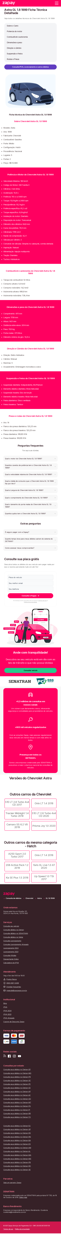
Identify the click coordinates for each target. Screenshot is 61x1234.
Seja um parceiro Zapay (12, 1183)
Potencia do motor (14, 31)
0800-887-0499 (12, 983)
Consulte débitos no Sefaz (13, 937)
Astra (39, 898)
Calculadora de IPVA (11, 963)
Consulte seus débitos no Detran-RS (17, 1133)
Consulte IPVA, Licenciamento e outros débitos (30, 67)
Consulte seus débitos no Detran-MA (17, 1155)
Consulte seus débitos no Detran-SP (17, 1129)
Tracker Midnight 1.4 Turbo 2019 (17, 814)
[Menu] (56, 3)
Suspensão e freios (14, 54)
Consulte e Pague (30, 596)
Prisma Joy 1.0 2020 (44, 825)
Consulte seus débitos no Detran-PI (16, 1110)
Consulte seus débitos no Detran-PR (17, 1077)
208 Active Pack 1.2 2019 (17, 866)
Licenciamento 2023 (10, 952)
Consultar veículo (30, 670)
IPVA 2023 (7, 1014)
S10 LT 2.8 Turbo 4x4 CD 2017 (17, 803)
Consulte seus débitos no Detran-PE (17, 1084)
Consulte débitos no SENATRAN (15, 933)
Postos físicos (11, 979)
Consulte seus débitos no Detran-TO (17, 1117)
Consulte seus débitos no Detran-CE (17, 1088)
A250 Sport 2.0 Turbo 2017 (17, 855)
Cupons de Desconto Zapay (13, 1022)
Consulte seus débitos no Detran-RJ (17, 1126)
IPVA (5, 1007)
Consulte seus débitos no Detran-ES (17, 1144)
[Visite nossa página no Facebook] (9, 1056)
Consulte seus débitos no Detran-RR (17, 1114)
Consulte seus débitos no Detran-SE (17, 1170)
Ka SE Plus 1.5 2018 (17, 877)
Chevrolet (29, 898)
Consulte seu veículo (11, 926)
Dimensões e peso (14, 42)
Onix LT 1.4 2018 (44, 803)
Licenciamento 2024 (10, 948)
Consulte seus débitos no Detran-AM (17, 1148)
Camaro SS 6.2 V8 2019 (17, 826)
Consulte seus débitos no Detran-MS (17, 1159)
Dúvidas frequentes (13, 987)
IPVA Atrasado (8, 1018)
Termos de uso (42, 600)
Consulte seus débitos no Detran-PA (17, 1106)
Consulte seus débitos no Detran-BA (17, 1141)
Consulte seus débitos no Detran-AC (17, 1095)
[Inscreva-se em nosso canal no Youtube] (19, 1056)
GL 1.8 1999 (50, 898)
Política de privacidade (30, 602)
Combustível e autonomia (17, 37)
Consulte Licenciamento (12, 941)
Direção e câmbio (14, 48)
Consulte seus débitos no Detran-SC (17, 1081)
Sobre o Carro (12, 26)
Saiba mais (23, 1197)
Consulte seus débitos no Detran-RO (17, 1166)
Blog (5, 1003)
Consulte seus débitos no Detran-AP (17, 1092)
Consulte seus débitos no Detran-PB (17, 1162)
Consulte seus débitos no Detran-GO (17, 1099)
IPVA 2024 (7, 1011)
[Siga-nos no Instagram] (14, 1056)
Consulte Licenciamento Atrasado (16, 945)
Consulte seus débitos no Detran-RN (17, 1137)
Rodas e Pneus (13, 59)
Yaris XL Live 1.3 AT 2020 (44, 866)
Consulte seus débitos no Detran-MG (17, 1073)
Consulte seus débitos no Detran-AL (16, 1151)
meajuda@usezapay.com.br (16, 991)
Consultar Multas (9, 956)
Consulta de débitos (13, 898)
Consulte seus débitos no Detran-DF (17, 1070)
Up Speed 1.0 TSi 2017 (44, 877)
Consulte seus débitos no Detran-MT (17, 1103)
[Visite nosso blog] (4, 1056)
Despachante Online (10, 959)
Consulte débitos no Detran (13, 930)
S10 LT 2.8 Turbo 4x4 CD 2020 (44, 814)
